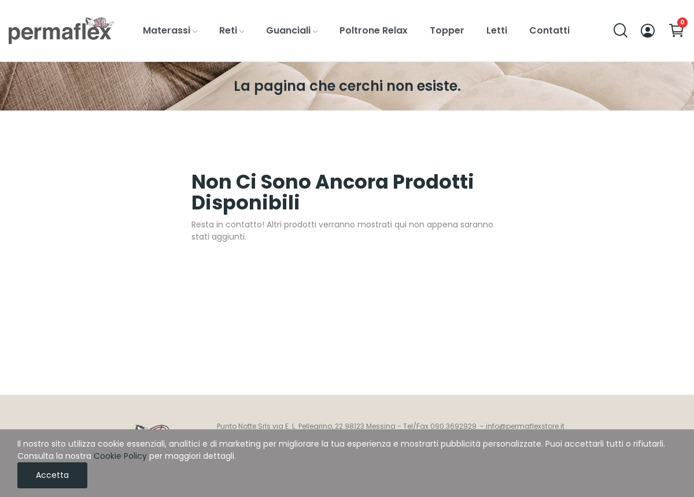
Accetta (52, 475)
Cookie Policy (120, 456)
